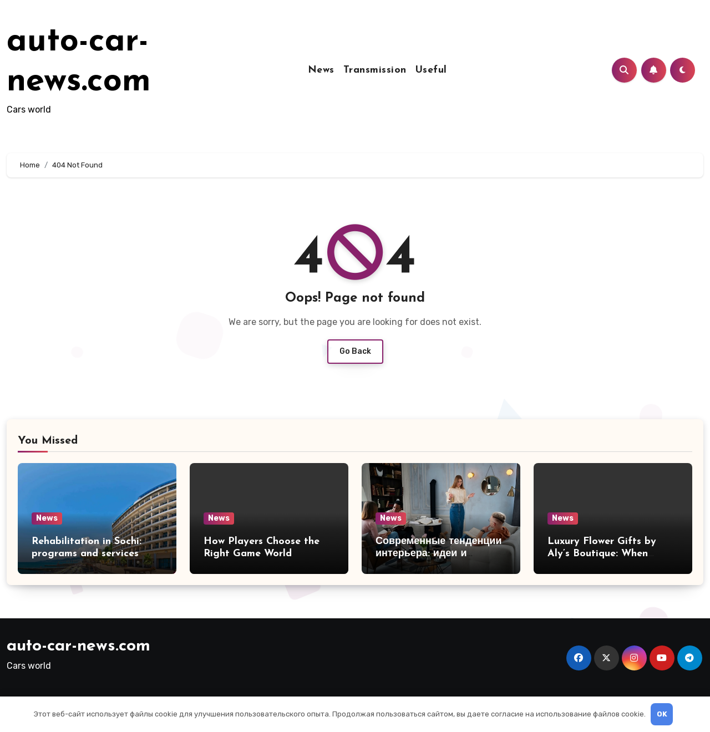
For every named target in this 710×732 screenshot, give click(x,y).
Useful (431, 70)
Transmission (375, 70)
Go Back (355, 351)
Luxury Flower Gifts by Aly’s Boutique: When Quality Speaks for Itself (606, 553)
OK (662, 714)
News (321, 70)
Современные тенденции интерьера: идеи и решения (438, 553)
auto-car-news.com (78, 646)
